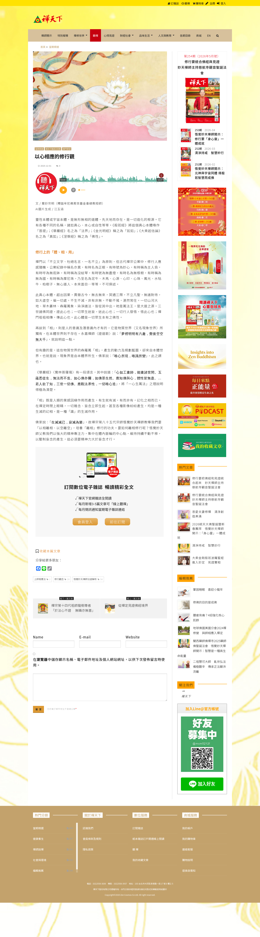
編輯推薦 (38, 871)
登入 (223, 3)
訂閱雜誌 (137, 828)
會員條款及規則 (92, 839)
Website (133, 636)
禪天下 (186, 696)
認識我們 (88, 828)
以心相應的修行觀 (54, 156)
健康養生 (38, 839)
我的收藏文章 (140, 860)
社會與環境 (39, 860)
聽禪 (186, 3)
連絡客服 (187, 849)
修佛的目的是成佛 (205, 602)
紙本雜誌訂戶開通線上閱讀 (148, 839)
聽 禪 (135, 849)
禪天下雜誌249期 (53, 148)
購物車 (198, 3)
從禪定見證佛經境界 (133, 605)
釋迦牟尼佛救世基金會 (73, 203)
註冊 (212, 3)
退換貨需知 (188, 871)
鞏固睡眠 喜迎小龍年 (208, 589)
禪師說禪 (38, 849)
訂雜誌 (173, 3)
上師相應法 (42, 579)
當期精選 (39, 148)
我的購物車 (188, 839)
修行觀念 (62, 579)
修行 (100, 427)
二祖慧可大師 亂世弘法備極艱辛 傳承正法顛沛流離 (209, 666)
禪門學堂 (67, 148)
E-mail (85, 636)
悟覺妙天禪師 (133, 422)
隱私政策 (88, 849)
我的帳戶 (187, 828)
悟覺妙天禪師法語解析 (88, 579)
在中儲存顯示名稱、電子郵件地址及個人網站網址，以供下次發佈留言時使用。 (99, 662)
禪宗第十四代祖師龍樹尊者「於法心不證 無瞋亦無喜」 (73, 608)
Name (38, 636)
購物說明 (187, 860)
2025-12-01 (45, 165)
